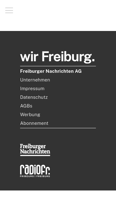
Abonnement (34, 123)
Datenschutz (34, 97)
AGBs (26, 105)
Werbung (30, 114)
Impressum (32, 88)
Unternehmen (35, 79)
